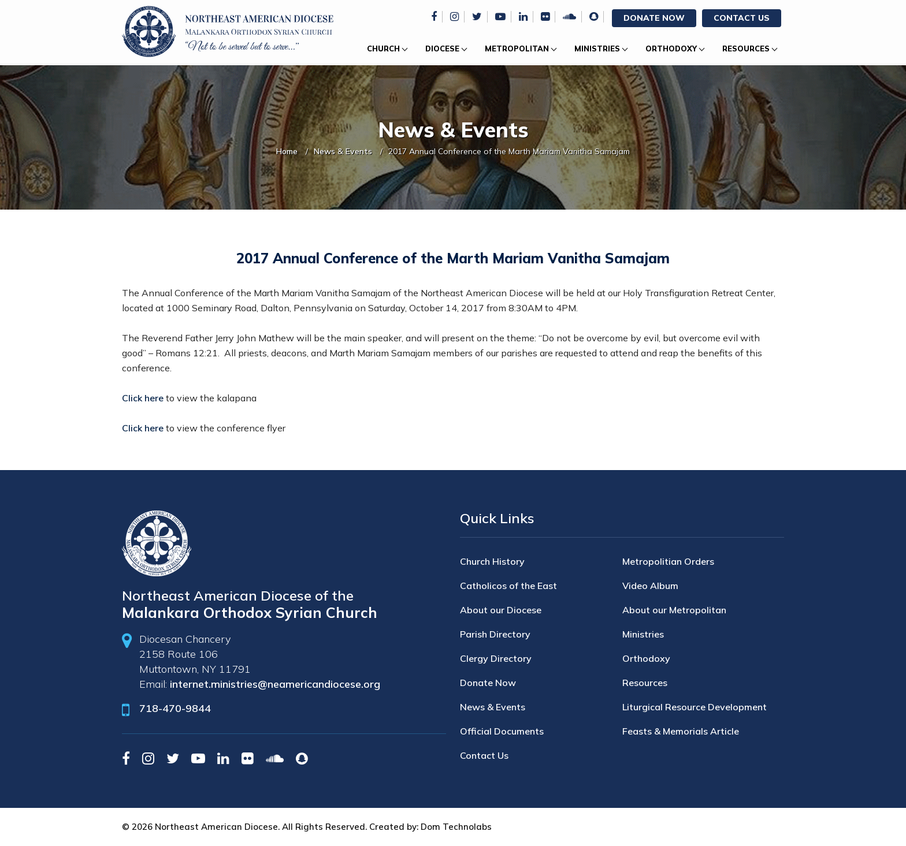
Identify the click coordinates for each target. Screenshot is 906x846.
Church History (492, 561)
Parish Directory (495, 634)
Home (287, 151)
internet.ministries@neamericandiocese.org (275, 684)
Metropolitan (517, 48)
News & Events (343, 151)
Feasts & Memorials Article (680, 731)
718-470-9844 (175, 708)
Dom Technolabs (456, 826)
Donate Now (654, 18)
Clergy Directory (496, 658)
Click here (143, 398)
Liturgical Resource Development (694, 707)
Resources (746, 48)
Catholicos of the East (508, 585)
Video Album (650, 585)
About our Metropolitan (674, 610)
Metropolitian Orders (668, 561)
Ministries (597, 48)
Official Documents (502, 731)
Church (383, 48)
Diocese (442, 48)
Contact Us (742, 18)
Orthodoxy (671, 48)
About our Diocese (500, 610)
